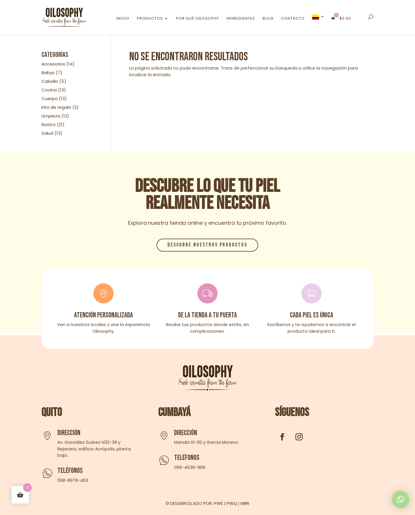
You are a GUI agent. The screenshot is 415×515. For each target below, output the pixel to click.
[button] (400, 499)
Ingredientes (241, 18)
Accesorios (53, 64)
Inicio (122, 18)
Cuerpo (50, 98)
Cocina (49, 90)
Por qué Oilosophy (197, 18)
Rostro (49, 124)
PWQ (232, 503)
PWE (218, 503)
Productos (150, 18)
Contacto (293, 18)
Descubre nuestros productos (207, 245)
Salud (47, 133)
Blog (268, 18)
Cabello (50, 81)
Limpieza (51, 116)
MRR (245, 503)
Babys (48, 73)
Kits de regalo (56, 107)
